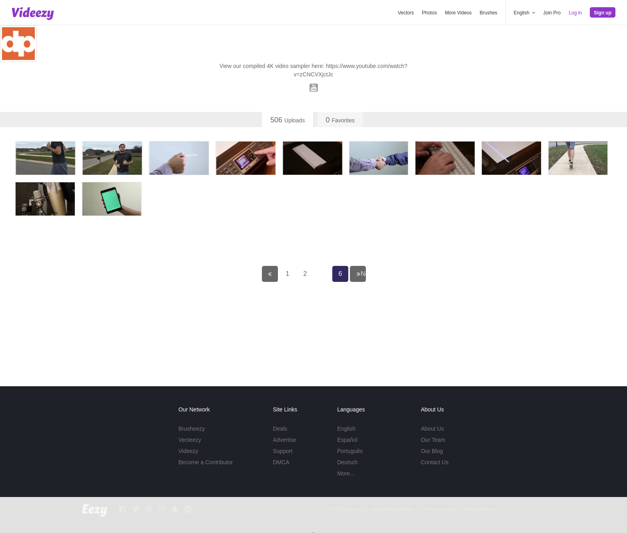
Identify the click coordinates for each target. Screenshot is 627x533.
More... (346, 473)
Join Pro (552, 13)
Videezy (188, 451)
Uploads (287, 120)
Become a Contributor (205, 462)
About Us (432, 428)
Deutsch (347, 462)
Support (282, 451)
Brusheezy (191, 428)
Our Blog (432, 451)
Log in (575, 13)
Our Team (433, 440)
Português (350, 451)
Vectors (406, 13)
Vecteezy (189, 440)
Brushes (488, 13)
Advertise (284, 440)
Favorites (340, 120)
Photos (429, 13)
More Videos (458, 13)
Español (347, 440)
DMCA (281, 462)
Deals (280, 428)
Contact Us (434, 462)
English (346, 428)
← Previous (275, 313)
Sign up (602, 13)
